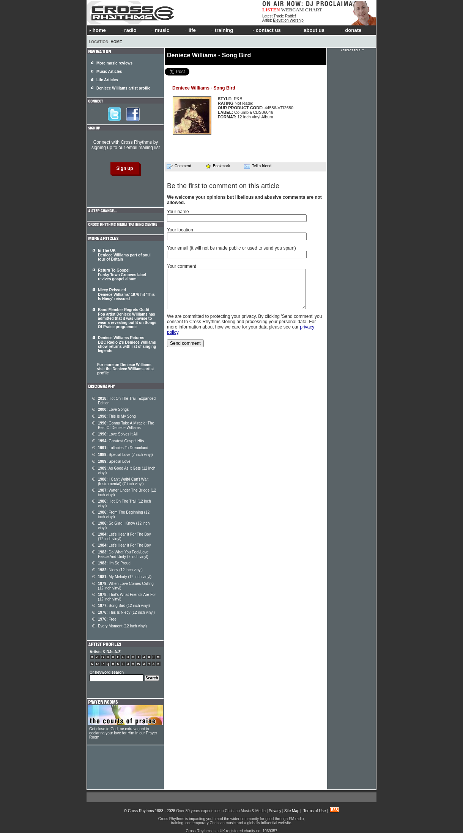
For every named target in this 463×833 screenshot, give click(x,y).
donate (351, 30)
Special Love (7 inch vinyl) (125, 455)
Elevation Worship (288, 20)
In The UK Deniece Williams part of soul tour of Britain (124, 254)
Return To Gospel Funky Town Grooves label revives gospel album (122, 274)
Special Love (114, 461)
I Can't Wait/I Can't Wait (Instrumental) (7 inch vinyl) (123, 481)
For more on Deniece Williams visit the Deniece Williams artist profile (125, 369)
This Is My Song (117, 416)
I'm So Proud (114, 563)
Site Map (291, 811)
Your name (178, 211)
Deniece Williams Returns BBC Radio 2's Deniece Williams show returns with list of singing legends (127, 344)
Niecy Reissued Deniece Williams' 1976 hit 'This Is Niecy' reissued (126, 294)
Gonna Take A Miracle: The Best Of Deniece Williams (126, 425)
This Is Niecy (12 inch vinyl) (126, 612)
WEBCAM (292, 10)
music (159, 30)
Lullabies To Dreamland (123, 448)
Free (107, 619)
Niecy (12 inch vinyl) (120, 570)
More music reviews (114, 63)
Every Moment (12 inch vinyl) (122, 626)
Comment (179, 166)
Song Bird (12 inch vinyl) (124, 606)
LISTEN (271, 10)
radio (128, 30)
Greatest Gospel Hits (121, 441)
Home (116, 42)
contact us (266, 30)
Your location (180, 230)
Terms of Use (314, 811)
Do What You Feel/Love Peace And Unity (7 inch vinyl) (123, 554)
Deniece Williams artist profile (123, 88)
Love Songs (113, 409)
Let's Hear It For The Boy (124, 545)
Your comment (181, 266)
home (97, 30)
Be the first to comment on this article (223, 186)
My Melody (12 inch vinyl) (124, 577)
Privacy (275, 811)
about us (311, 30)
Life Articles (107, 80)
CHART (314, 10)
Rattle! (290, 16)
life (190, 30)
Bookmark (217, 165)
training (221, 30)
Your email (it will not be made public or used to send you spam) (231, 248)
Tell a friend (257, 166)
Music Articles (109, 71)
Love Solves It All (118, 434)
